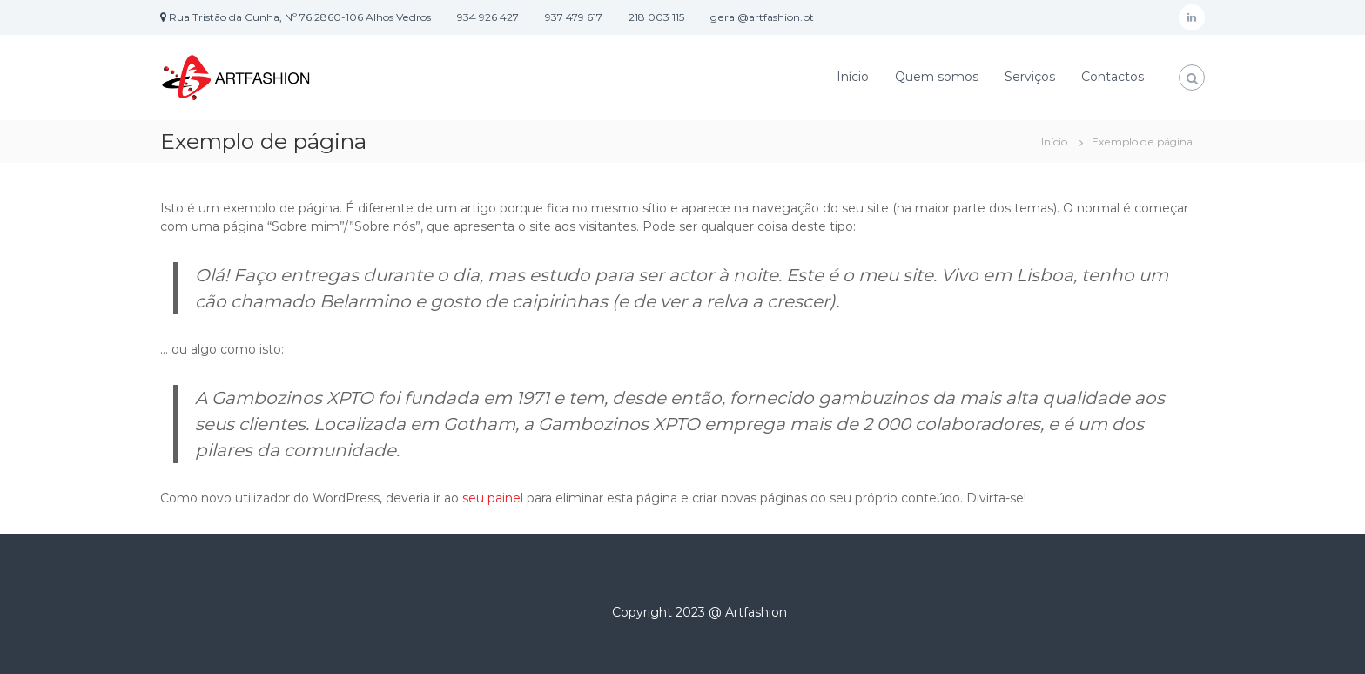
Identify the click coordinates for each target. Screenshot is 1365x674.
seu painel (492, 498)
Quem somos (936, 76)
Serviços (1030, 76)
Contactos (1112, 76)
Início (853, 76)
